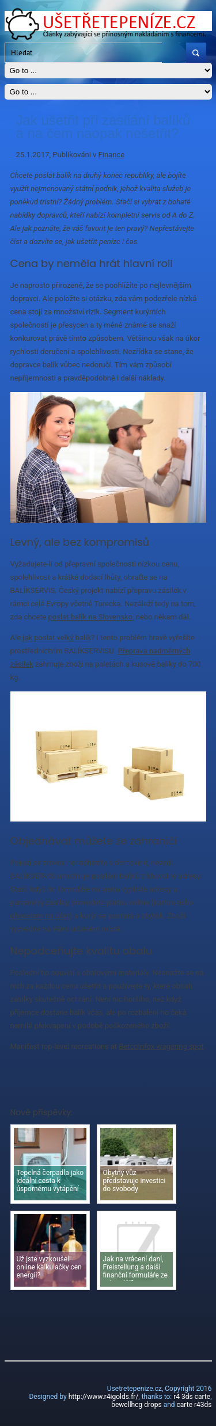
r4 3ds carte (191, 1397)
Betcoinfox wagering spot (161, 1046)
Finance (111, 154)
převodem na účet (40, 915)
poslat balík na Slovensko (90, 617)
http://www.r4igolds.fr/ (104, 1397)
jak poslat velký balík (56, 637)
